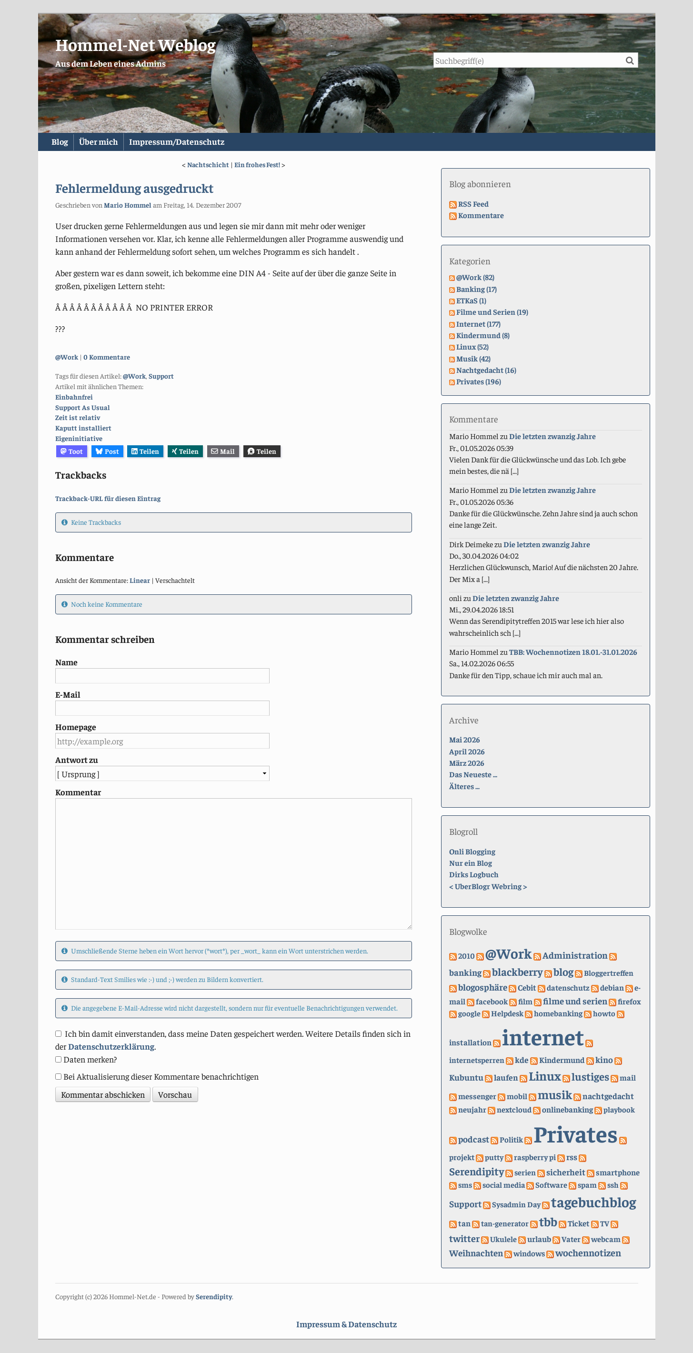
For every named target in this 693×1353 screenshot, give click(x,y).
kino (604, 1059)
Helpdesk (507, 1013)
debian (612, 987)
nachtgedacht (608, 1096)
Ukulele (503, 1239)
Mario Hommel (127, 204)
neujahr (472, 1109)
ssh (613, 1185)
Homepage (75, 727)
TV (604, 1224)
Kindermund (562, 1060)
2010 (466, 956)
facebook (492, 1001)
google (469, 1013)
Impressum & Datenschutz (346, 1324)
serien (525, 1172)
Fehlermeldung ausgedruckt (134, 188)
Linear (140, 580)
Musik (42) (473, 358)
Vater (571, 1239)
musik (555, 1094)
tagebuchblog (593, 1201)
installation (470, 1042)
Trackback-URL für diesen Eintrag (108, 498)
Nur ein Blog (470, 863)
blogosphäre (482, 986)
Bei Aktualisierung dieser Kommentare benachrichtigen (161, 1076)
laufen (506, 1077)
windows (529, 1253)
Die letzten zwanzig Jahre (552, 436)
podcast (473, 1138)
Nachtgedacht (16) (486, 370)
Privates (575, 1133)
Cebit (527, 987)
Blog (63, 142)
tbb (548, 1222)
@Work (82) (475, 277)
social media (503, 1185)
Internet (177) (478, 324)
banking (465, 972)
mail (628, 1077)
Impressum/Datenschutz (194, 142)
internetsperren (476, 1060)
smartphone (618, 1172)
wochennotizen (588, 1252)
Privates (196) (478, 381)
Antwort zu (76, 759)
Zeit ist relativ (77, 417)
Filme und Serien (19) (492, 312)
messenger (477, 1096)
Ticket (579, 1223)
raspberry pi (535, 1157)
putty (494, 1157)
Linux (545, 1075)
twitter (464, 1238)
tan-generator (505, 1224)
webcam (606, 1239)
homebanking (558, 1013)
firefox (629, 1001)
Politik (511, 1139)
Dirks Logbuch (474, 875)
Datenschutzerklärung (111, 1046)
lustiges (590, 1076)
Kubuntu (466, 1077)
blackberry (517, 972)
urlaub (539, 1238)
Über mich (109, 142)
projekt (461, 1157)
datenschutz (568, 987)
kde (522, 1060)
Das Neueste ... (473, 775)
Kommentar (78, 792)
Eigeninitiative (78, 438)
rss (571, 1156)
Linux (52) (472, 347)
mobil (517, 1096)
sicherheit (565, 1171)
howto (604, 1013)
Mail (223, 451)
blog (563, 972)
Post (107, 451)
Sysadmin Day (516, 1204)
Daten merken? (90, 1058)
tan (464, 1223)
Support (161, 375)
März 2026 (466, 763)
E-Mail (67, 694)
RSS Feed (473, 204)
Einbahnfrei (74, 396)
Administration (575, 955)
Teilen (145, 451)
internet (543, 1036)
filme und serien (575, 1000)
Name (66, 661)
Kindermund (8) (483, 335)
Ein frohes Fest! (257, 164)
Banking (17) (476, 289)
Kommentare (481, 215)
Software (551, 1185)
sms (465, 1185)
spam (587, 1185)
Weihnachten (476, 1252)
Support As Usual (82, 407)
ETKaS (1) (471, 300)
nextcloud (514, 1109)
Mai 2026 (464, 740)
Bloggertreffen (608, 973)
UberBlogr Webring (488, 886)
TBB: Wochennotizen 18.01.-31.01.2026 (573, 652)
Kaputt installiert (83, 428)
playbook (619, 1109)
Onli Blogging (472, 851)
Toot (71, 451)
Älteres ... (464, 786)
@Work (66, 356)
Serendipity (476, 1171)
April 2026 (467, 751)
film (525, 1001)
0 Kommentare (106, 356)
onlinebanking (567, 1109)
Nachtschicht (208, 164)
